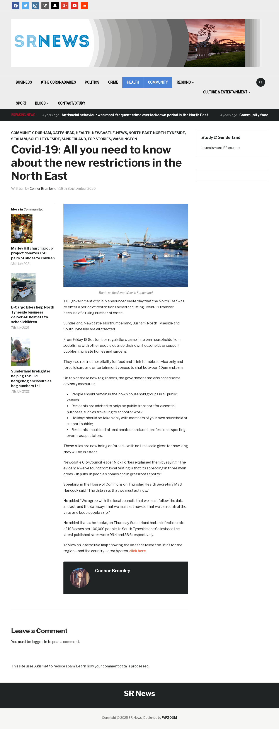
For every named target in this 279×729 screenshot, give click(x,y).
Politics (92, 82)
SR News (139, 693)
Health (133, 82)
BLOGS (40, 103)
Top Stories (99, 139)
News (121, 133)
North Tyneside (169, 133)
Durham (43, 133)
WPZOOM (169, 717)
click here (137, 551)
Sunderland (73, 139)
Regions (184, 82)
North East (140, 133)
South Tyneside (44, 139)
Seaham (19, 139)
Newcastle (103, 133)
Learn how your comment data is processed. (112, 666)
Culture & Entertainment (225, 92)
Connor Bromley (43, 188)
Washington (124, 139)
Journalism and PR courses (220, 148)
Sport (21, 103)
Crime (113, 82)
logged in (39, 642)
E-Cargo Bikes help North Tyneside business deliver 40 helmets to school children (32, 314)
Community (158, 82)
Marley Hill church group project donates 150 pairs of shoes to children (33, 253)
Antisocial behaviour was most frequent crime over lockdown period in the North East (134, 115)
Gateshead (63, 133)
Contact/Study (71, 103)
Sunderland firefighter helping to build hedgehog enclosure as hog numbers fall (31, 378)
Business (24, 82)
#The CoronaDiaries (58, 82)
